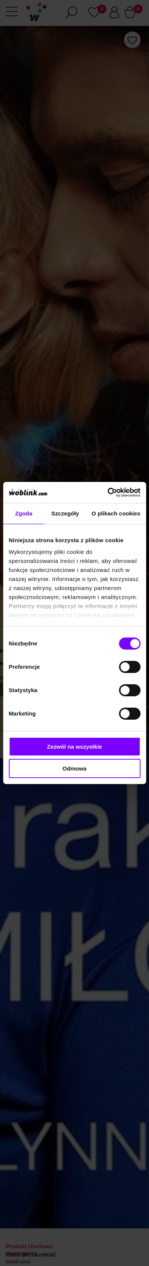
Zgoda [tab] (23, 513)
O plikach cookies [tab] (116, 513)
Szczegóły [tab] (65, 513)
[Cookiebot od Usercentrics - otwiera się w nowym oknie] (107, 492)
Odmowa (74, 768)
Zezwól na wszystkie (74, 746)
